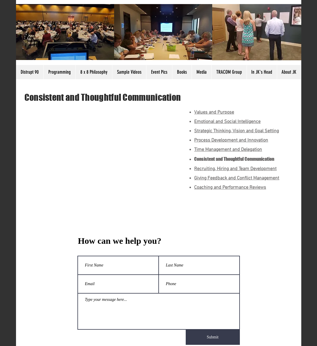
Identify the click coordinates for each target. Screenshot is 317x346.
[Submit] (213, 337)
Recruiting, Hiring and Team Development (235, 169)
